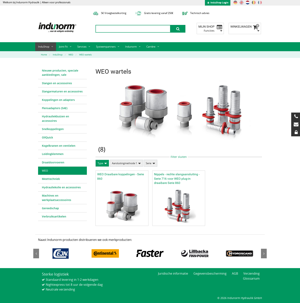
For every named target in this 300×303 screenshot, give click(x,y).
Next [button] (264, 253)
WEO (45, 170)
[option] (60, 253)
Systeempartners (106, 46)
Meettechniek (51, 179)
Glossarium (251, 278)
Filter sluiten (179, 157)
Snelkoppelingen (53, 129)
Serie (148, 163)
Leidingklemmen (53, 154)
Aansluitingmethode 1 (124, 163)
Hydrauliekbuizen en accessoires (55, 118)
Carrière (150, 46)
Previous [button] (36, 253)
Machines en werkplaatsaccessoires (56, 198)
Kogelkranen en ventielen (58, 145)
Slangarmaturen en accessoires (62, 91)
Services (81, 46)
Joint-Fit (63, 46)
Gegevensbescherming (210, 273)
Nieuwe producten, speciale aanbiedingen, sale (60, 73)
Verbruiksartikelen (54, 216)
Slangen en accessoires (57, 83)
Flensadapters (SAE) (54, 108)
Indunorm (131, 46)
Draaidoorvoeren (53, 162)
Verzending (251, 273)
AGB (235, 273)
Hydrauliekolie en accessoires (61, 187)
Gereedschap (50, 208)
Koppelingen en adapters (58, 100)
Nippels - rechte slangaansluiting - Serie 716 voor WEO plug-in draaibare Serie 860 (177, 178)
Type (100, 163)
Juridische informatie (173, 273)
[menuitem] (62, 73)
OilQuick (47, 137)
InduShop (43, 46)
